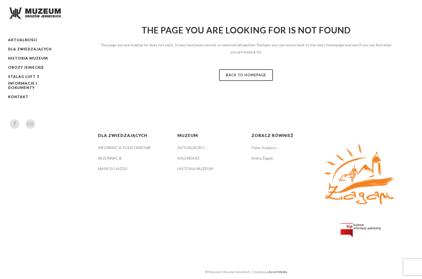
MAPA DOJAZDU (113, 168)
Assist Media (278, 272)
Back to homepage (246, 75)
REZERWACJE (110, 158)
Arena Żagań (262, 158)
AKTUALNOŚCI (191, 147)
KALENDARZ (188, 158)
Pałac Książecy (263, 147)
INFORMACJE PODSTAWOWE (124, 147)
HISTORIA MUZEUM (195, 168)
